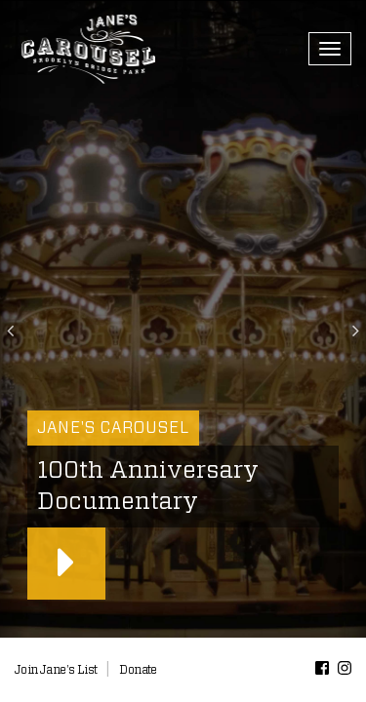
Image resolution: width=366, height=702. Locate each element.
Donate (137, 670)
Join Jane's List (56, 670)
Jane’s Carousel (88, 49)
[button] (13, 320)
